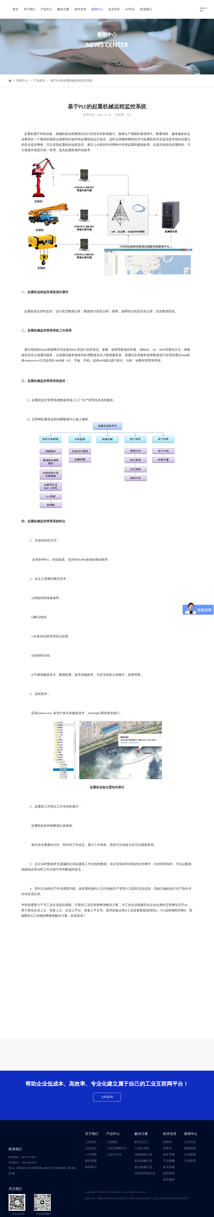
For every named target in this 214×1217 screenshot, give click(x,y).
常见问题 (169, 1167)
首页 (15, 9)
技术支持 (80, 9)
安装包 (167, 1148)
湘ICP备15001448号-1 (141, 1198)
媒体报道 (190, 1148)
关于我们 (29, 9)
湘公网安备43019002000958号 (171, 1198)
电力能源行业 (143, 1167)
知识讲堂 (169, 1173)
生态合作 (114, 9)
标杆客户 (91, 1167)
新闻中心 (97, 9)
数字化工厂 (142, 1142)
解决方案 (63, 9)
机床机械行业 (143, 1161)
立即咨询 (107, 1097)
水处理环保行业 (145, 1173)
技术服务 (169, 1179)
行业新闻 (190, 1154)
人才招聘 (91, 1154)
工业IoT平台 (114, 1154)
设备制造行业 (143, 1154)
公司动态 (190, 1142)
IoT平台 (130, 9)
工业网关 (112, 1142)
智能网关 (53, 350)
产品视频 (169, 1161)
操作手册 (169, 1154)
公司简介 (91, 1142)
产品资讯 (39, 80)
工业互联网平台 (116, 1148)
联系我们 (146, 9)
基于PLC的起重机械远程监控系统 (71, 80)
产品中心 (46, 9)
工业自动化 (142, 1148)
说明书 (167, 1142)
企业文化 (91, 1148)
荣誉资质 (91, 1161)
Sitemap (13, 1178)
